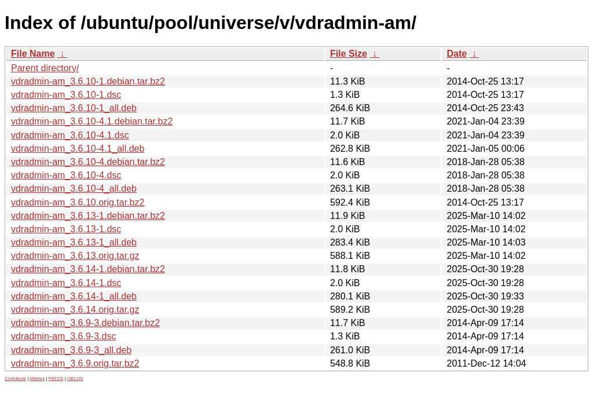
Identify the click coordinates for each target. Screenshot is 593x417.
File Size (348, 53)
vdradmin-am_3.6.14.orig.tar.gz (75, 309)
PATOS (56, 378)
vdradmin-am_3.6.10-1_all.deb (74, 108)
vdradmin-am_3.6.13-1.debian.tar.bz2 (88, 216)
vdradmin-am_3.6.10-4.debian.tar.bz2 (88, 162)
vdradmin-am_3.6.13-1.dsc (66, 229)
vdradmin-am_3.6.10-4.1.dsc (70, 135)
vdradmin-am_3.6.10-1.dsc (66, 95)
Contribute (15, 378)
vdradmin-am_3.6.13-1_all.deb (74, 242)
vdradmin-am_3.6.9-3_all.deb (71, 350)
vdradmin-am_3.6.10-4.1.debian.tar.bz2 (92, 121)
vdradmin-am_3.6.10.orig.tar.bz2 (77, 202)
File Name (33, 53)
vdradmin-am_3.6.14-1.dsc (66, 283)
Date (456, 53)
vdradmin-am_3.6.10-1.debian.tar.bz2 (88, 81)
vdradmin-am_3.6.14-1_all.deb (74, 296)
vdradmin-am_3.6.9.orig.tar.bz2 (75, 363)
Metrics (37, 378)
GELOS (75, 378)
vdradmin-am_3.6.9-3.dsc (63, 336)
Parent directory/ (45, 68)
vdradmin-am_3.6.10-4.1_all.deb (77, 148)
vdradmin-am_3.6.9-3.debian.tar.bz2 (85, 323)
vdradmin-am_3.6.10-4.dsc (66, 175)
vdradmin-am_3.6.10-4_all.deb (74, 188)
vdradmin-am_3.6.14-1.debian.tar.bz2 (88, 269)
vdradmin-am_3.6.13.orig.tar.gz (75, 256)
